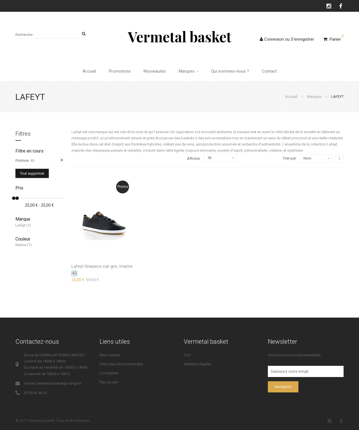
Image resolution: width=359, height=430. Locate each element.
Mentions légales (197, 364)
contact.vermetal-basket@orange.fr (52, 383)
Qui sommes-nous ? (230, 71)
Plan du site (109, 382)
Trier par (289, 158)
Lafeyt (20, 225)
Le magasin (109, 373)
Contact (269, 71)
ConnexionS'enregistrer (287, 39)
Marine (20, 245)
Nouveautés (155, 71)
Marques (188, 71)
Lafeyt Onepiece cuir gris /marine (102, 266)
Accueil (89, 71)
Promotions (120, 71)
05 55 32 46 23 (35, 393)
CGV (187, 355)
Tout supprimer (32, 173)
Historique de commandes (121, 364)
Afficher (193, 158)
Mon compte (110, 355)
